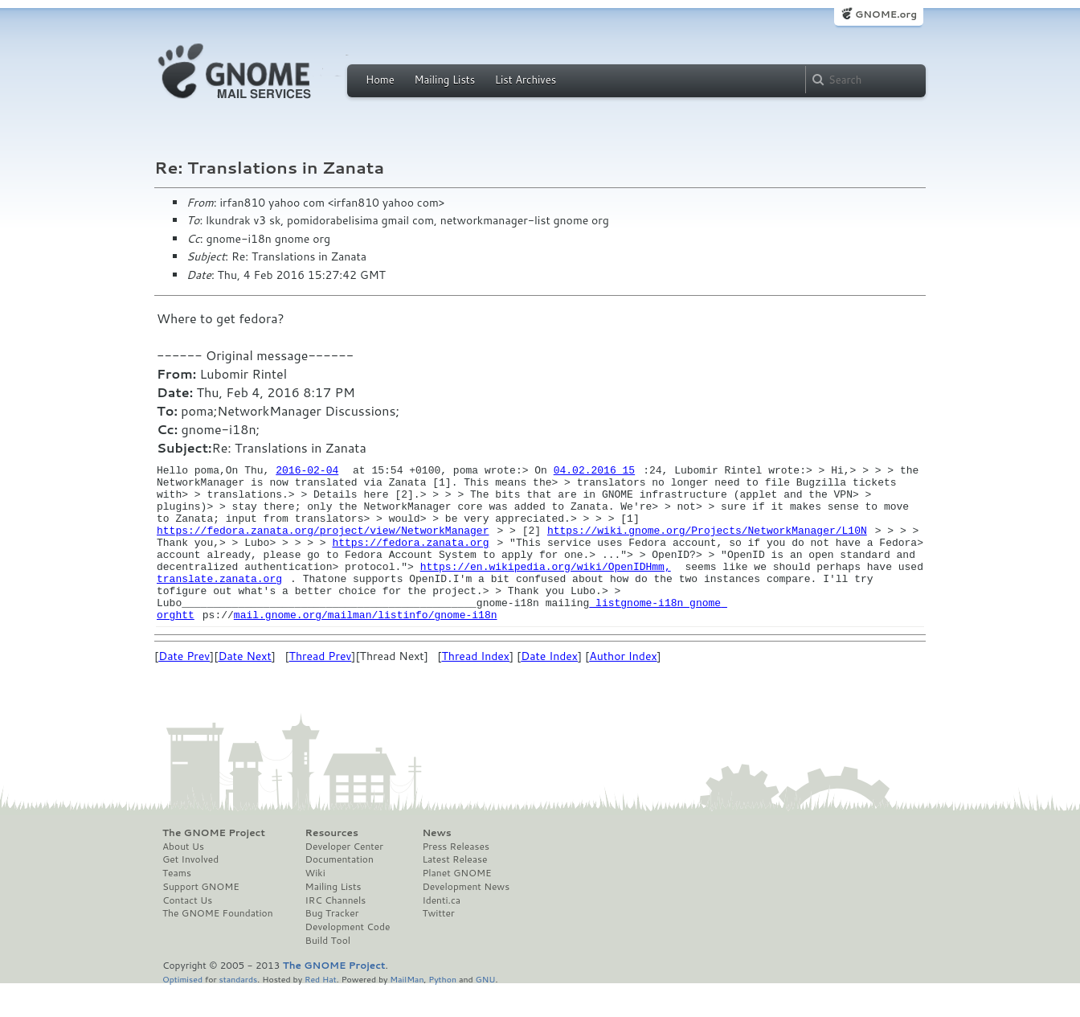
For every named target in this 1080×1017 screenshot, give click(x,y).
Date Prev (184, 687)
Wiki (315, 904)
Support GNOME (200, 918)
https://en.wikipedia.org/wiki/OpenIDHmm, (545, 587)
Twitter (438, 944)
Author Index (623, 687)
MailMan (406, 1010)
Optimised (182, 1010)
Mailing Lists (444, 79)
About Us (183, 877)
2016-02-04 (307, 472)
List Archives (525, 79)
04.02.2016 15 (594, 472)
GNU (486, 1010)
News (436, 864)
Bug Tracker (332, 944)
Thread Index (475, 687)
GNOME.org (886, 14)
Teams (176, 904)
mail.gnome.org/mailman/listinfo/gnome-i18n (365, 645)
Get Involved (190, 890)
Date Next (244, 687)
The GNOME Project (213, 864)
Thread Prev (320, 687)
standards (238, 1010)
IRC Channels (335, 931)
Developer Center (344, 877)
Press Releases (455, 877)
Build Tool (327, 972)
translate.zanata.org (219, 602)
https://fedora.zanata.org (410, 559)
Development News (465, 918)
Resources (331, 864)
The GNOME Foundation (217, 944)
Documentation (339, 890)
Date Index (549, 687)
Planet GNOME (456, 904)
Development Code (348, 958)
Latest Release (454, 890)
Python (442, 1010)
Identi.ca (441, 931)
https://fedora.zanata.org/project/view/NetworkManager (323, 544)
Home (380, 79)
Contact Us (187, 931)
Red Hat (321, 1010)
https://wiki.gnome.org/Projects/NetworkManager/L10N (707, 544)
